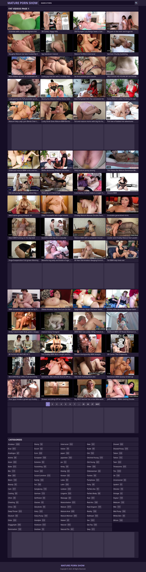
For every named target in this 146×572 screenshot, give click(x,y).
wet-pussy (119, 511)
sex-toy (92, 524)
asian (12, 462)
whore (118, 520)
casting (13, 493)
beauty (12, 484)
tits (117, 471)
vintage (118, 493)
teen (117, 462)
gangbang (40, 488)
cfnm (12, 497)
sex (91, 520)
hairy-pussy (41, 515)
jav (64, 462)
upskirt (118, 484)
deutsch (13, 515)
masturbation (68, 502)
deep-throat (15, 511)
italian (65, 448)
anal (12, 448)
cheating (13, 502)
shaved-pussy (120, 448)
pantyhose (93, 480)
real (91, 497)
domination (14, 529)
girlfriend (39, 497)
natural (66, 524)
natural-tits (67, 529)
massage (66, 497)
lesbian (66, 488)
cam (12, 488)
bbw (12, 475)
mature (66, 506)
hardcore (40, 524)
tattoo (118, 457)
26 (88, 404)
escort (38, 448)
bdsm (12, 480)
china (12, 506)
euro (38, 453)
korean (65, 475)
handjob (39, 520)
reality (92, 511)
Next (97, 404)
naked (65, 520)
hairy (38, 511)
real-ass (92, 502)
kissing (65, 471)
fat (37, 484)
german (39, 493)
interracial (67, 444)
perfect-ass (93, 488)
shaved (118, 444)
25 (83, 404)
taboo (117, 453)
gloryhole (40, 506)
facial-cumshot (42, 475)
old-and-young (95, 457)
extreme (39, 462)
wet (117, 506)
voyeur (118, 497)
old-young (93, 462)
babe (12, 466)
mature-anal (68, 511)
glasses (39, 502)
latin (65, 484)
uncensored (119, 480)
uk (116, 475)
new (91, 444)
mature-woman (69, 515)
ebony (38, 444)
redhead (92, 515)
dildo (12, 520)
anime (12, 457)
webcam (118, 502)
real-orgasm (94, 506)
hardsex (39, 529)
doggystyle (14, 524)
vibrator (118, 488)
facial (38, 471)
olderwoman (94, 471)
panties (91, 475)
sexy (91, 529)
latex (65, 480)
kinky (65, 466)
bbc (11, 471)
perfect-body (94, 493)
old (90, 453)
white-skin (119, 515)
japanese (66, 457)
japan (65, 453)
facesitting (40, 466)
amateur (14, 444)
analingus (13, 453)
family (39, 480)
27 (92, 404)
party (91, 484)
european (40, 457)
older (91, 466)
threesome (119, 466)
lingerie (66, 493)
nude (91, 448)
